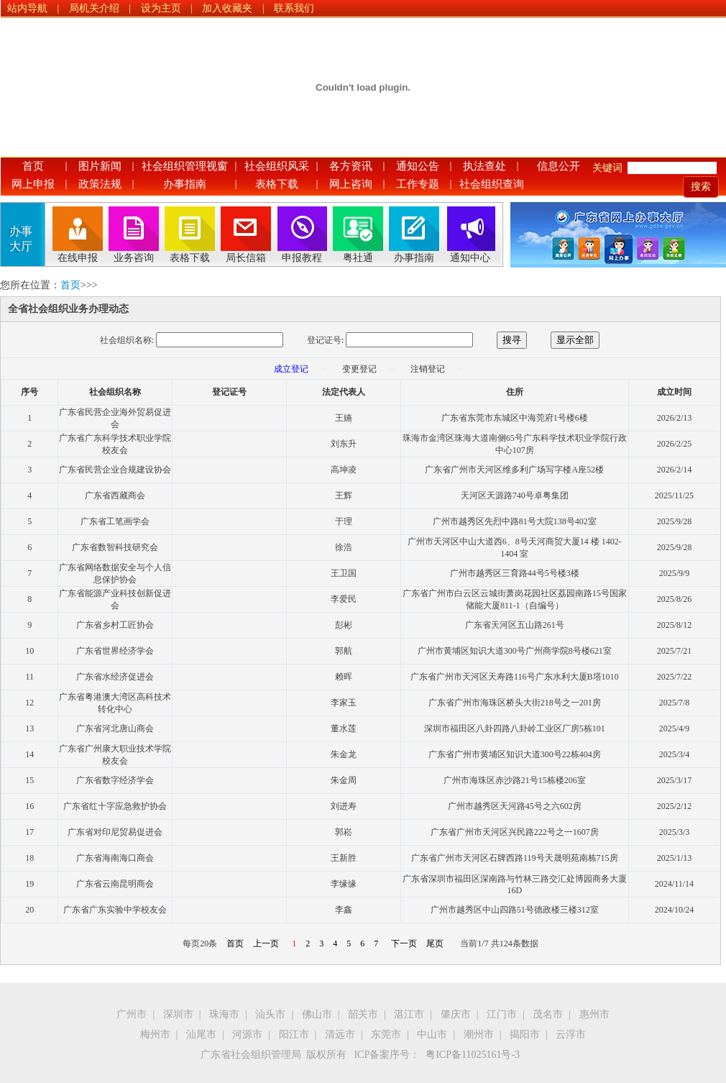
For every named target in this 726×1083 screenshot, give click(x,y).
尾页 (435, 943)
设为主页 (161, 8)
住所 (514, 392)
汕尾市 (201, 1034)
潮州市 (479, 1034)
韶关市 (363, 1014)
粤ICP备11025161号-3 (473, 1054)
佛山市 (317, 1014)
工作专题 (417, 184)
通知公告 (417, 166)
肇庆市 (456, 1014)
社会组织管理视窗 (185, 166)
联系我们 (294, 8)
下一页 (404, 943)
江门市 (502, 1014)
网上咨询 (350, 184)
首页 (33, 166)
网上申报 (33, 184)
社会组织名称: (127, 340)
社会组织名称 (115, 392)
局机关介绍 (94, 8)
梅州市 (155, 1034)
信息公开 (558, 166)
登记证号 (229, 392)
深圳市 (178, 1014)
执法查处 (484, 166)
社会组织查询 (491, 184)
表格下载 (276, 184)
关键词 (607, 168)
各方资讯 (350, 166)
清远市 (340, 1034)
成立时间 (674, 392)
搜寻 (511, 339)
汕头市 (270, 1014)
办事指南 (184, 184)
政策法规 (99, 184)
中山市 (432, 1034)
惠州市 (594, 1014)
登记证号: (325, 340)
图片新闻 (99, 166)
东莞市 (386, 1034)
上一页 (266, 943)
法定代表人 (343, 392)
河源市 (247, 1034)
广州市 (131, 1014)
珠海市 (224, 1014)
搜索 (701, 186)
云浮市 (571, 1034)
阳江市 (294, 1034)
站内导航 (27, 8)
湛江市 (409, 1014)
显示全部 (575, 339)
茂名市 (548, 1014)
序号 (29, 392)
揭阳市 (525, 1034)
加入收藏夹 (227, 8)
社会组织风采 (276, 166)
